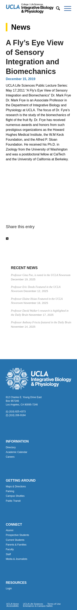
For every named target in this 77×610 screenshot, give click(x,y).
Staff (8, 554)
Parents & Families (16, 544)
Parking (10, 491)
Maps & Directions (16, 486)
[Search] (56, 8)
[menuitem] (56, 8)
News (20, 27)
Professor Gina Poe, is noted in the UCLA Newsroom (40, 275)
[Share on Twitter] (7, 238)
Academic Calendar (16, 452)
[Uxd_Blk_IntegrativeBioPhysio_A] (32, 8)
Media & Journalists (16, 559)
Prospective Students (17, 535)
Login (9, 588)
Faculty (10, 549)
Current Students (15, 540)
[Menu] (65, 8)
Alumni (9, 530)
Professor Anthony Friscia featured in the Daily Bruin (41, 322)
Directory (11, 447)
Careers (10, 456)
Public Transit (13, 500)
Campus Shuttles (15, 496)
